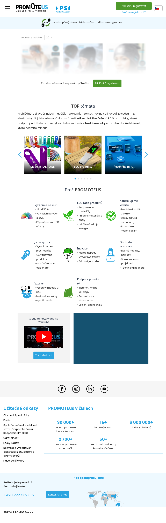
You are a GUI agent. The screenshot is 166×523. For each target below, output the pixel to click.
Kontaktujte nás (57, 494)
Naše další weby (13, 460)
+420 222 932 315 (18, 495)
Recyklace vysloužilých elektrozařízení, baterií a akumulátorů (18, 451)
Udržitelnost (11, 438)
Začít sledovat (43, 355)
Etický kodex (11, 443)
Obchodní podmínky (16, 415)
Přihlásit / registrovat (134, 6)
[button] (75, 178)
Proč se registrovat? (134, 12)
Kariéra (7, 420)
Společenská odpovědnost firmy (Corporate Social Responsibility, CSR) (20, 429)
